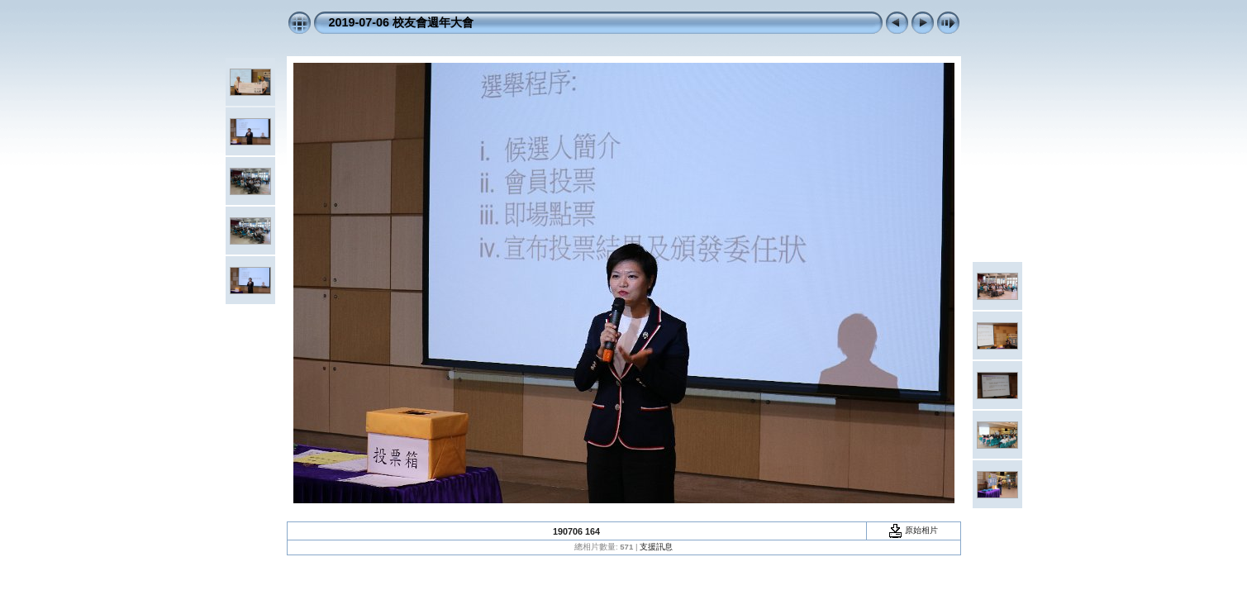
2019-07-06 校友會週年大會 (401, 22)
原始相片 (913, 530)
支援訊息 (656, 546)
